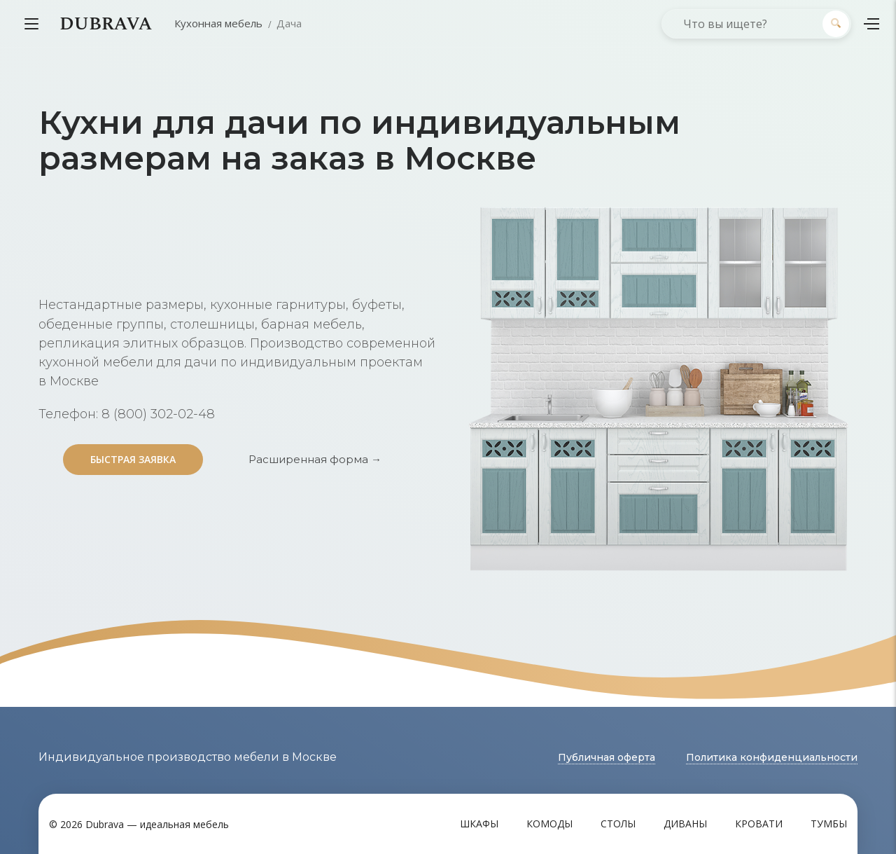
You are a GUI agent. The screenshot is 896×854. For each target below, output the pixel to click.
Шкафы (479, 823)
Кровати (759, 823)
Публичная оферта (606, 757)
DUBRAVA (105, 24)
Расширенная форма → (315, 459)
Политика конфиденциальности (772, 757)
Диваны (685, 823)
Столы (618, 823)
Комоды (549, 823)
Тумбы (829, 823)
